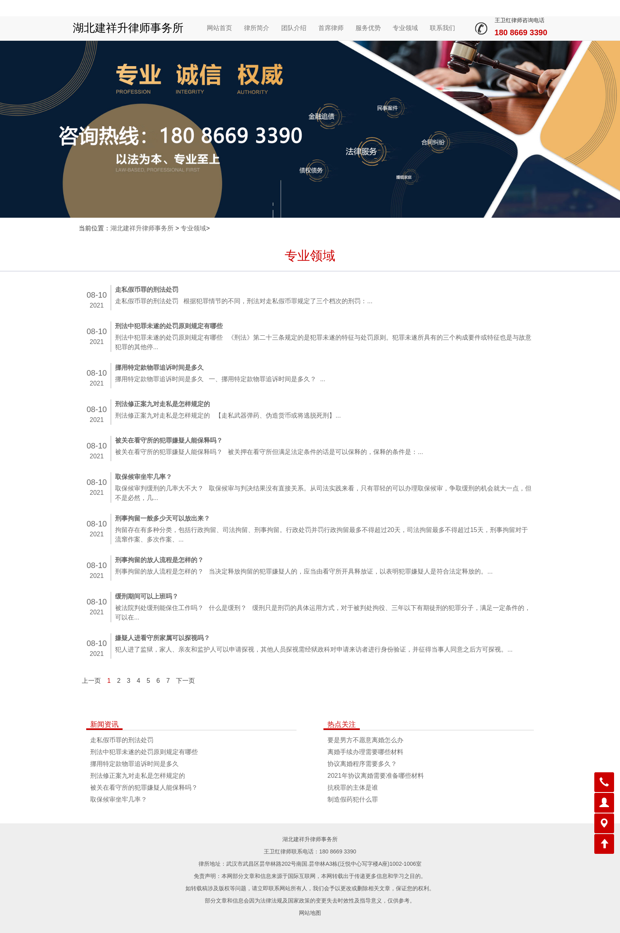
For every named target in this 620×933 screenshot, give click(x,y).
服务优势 (368, 28)
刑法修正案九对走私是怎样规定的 (137, 775)
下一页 (185, 680)
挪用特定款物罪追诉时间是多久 (134, 763)
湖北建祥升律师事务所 (128, 28)
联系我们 (442, 28)
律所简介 (256, 28)
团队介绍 (293, 28)
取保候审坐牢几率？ (118, 799)
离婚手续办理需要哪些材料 (365, 752)
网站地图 (310, 913)
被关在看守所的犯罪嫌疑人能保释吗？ (144, 787)
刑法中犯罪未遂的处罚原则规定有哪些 (144, 752)
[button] (604, 782)
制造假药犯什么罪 (352, 799)
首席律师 (331, 28)
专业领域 (405, 28)
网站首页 (219, 28)
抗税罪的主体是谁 (352, 787)
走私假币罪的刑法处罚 (121, 740)
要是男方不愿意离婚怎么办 (365, 740)
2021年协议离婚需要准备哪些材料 (375, 775)
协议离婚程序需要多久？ (362, 763)
